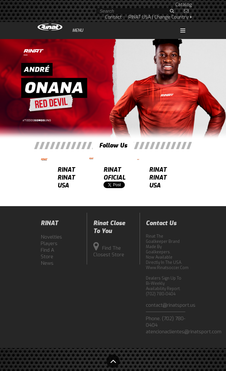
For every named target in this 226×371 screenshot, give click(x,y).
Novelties (50, 237)
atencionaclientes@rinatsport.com (165, 331)
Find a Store (47, 253)
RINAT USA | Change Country (160, 17)
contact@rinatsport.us (165, 305)
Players (49, 243)
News (47, 263)
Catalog (183, 5)
